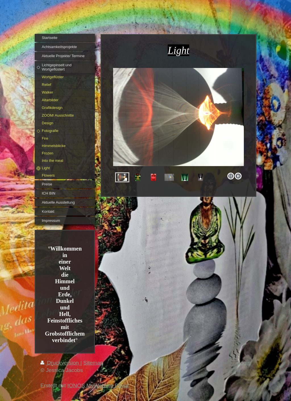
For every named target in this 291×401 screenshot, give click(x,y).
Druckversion (60, 363)
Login (244, 363)
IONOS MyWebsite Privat (98, 385)
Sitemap (93, 363)
